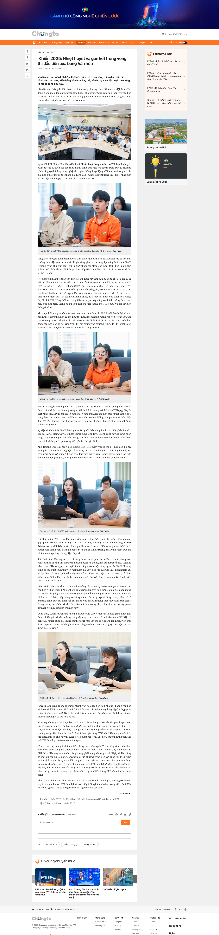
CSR (160, 42)
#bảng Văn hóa (90, 837)
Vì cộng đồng (137, 922)
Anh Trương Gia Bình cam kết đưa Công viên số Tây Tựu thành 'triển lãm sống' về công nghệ (84, 886)
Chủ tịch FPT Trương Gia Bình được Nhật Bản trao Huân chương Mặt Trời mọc (166, 103)
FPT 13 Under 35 (126, 42)
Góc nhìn (117, 922)
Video (152, 914)
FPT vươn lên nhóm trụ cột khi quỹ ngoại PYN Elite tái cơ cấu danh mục (50, 885)
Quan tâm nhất (58, 814)
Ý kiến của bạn (84, 822)
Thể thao (96, 42)
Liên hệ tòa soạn (40, 902)
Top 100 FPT (175, 918)
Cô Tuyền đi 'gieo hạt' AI (115, 882)
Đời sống (117, 918)
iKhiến (50, 52)
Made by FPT (100, 918)
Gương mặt (118, 914)
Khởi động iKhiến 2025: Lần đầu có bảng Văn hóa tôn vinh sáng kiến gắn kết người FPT (79, 799)
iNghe (151, 42)
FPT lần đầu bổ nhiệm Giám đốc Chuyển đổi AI (166, 89)
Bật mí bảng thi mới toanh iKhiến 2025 (57, 803)
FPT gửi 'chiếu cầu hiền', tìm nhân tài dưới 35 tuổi (166, 63)
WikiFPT (153, 926)
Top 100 (141, 42)
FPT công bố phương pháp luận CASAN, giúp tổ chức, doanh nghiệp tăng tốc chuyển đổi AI (166, 76)
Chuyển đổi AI (100, 914)
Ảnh (151, 918)
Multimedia (109, 42)
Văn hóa (84, 42)
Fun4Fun (135, 918)
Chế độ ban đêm (177, 42)
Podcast (153, 922)
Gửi (125, 822)
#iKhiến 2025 (51, 837)
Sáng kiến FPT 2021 (157, 182)
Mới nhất (72, 814)
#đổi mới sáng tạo (70, 837)
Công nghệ (58, 42)
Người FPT (72, 42)
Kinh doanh (44, 42)
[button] (135, 871)
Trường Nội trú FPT (156, 147)
